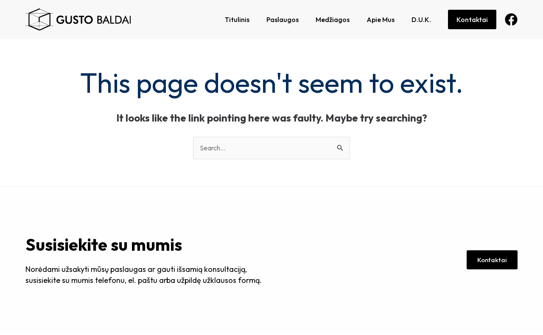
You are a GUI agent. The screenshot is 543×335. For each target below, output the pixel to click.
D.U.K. (421, 19)
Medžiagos (333, 19)
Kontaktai (472, 19)
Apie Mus (381, 19)
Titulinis (237, 19)
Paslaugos (282, 19)
